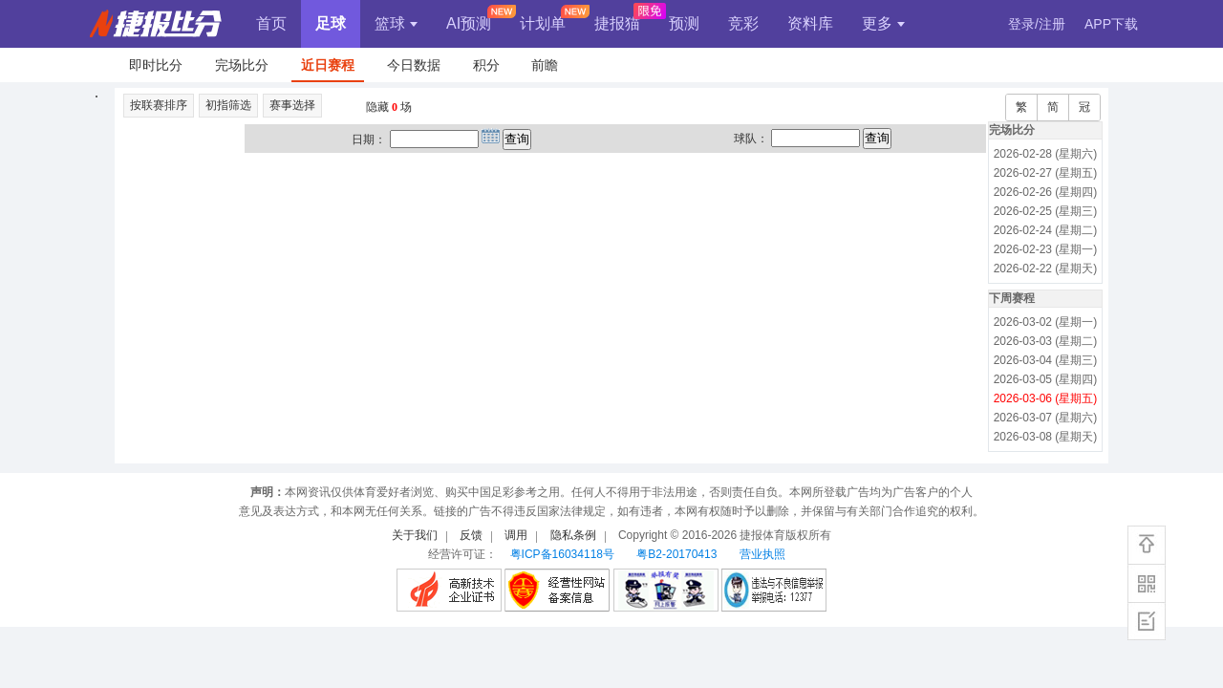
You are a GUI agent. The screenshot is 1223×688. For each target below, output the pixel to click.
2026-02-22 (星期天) (1046, 268)
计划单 (543, 23)
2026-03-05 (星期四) (1046, 379)
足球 (330, 23)
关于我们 (415, 535)
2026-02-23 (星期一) (1046, 249)
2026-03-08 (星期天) (1046, 436)
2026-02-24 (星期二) (1046, 230)
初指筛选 (228, 105)
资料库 (810, 23)
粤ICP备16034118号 (562, 554)
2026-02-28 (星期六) (1046, 154)
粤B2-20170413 (676, 554)
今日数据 (413, 65)
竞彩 (743, 23)
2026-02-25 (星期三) (1046, 211)
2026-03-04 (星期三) (1046, 360)
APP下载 (1111, 24)
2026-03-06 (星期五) (1046, 398)
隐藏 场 (389, 107)
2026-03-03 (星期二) (1046, 341)
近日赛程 (327, 65)
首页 (271, 23)
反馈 (471, 535)
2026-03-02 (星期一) (1046, 322)
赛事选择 (292, 105)
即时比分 (155, 65)
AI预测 (468, 23)
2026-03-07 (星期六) (1046, 417)
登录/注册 (1036, 24)
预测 (684, 23)
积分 (486, 65)
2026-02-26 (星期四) (1046, 192)
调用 (515, 535)
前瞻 (544, 65)
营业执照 (762, 554)
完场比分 (241, 65)
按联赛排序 (158, 105)
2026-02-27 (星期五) (1046, 173)
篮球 (396, 23)
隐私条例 (573, 535)
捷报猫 (617, 23)
